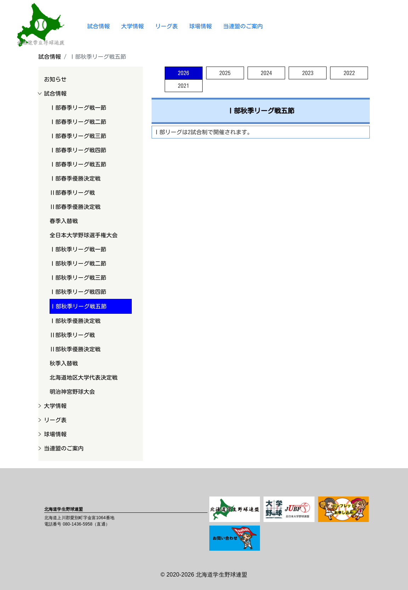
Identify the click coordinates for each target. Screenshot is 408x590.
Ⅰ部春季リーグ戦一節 (78, 107)
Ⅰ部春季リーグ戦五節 (78, 164)
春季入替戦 (64, 221)
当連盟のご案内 (243, 26)
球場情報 (200, 26)
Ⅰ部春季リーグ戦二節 (78, 122)
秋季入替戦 (64, 363)
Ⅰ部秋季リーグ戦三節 (78, 277)
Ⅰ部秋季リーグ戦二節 (78, 263)
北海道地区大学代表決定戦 (84, 377)
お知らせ (55, 79)
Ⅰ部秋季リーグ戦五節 (78, 306)
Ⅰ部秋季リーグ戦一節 (78, 249)
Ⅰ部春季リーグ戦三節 (78, 136)
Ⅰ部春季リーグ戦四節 (78, 150)
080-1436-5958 (77, 524)
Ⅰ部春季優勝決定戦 (75, 178)
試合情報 (98, 26)
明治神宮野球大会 (72, 392)
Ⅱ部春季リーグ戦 (72, 192)
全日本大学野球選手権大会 (84, 235)
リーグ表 (166, 26)
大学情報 (132, 26)
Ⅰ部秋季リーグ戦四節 (78, 292)
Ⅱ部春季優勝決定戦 (75, 207)
